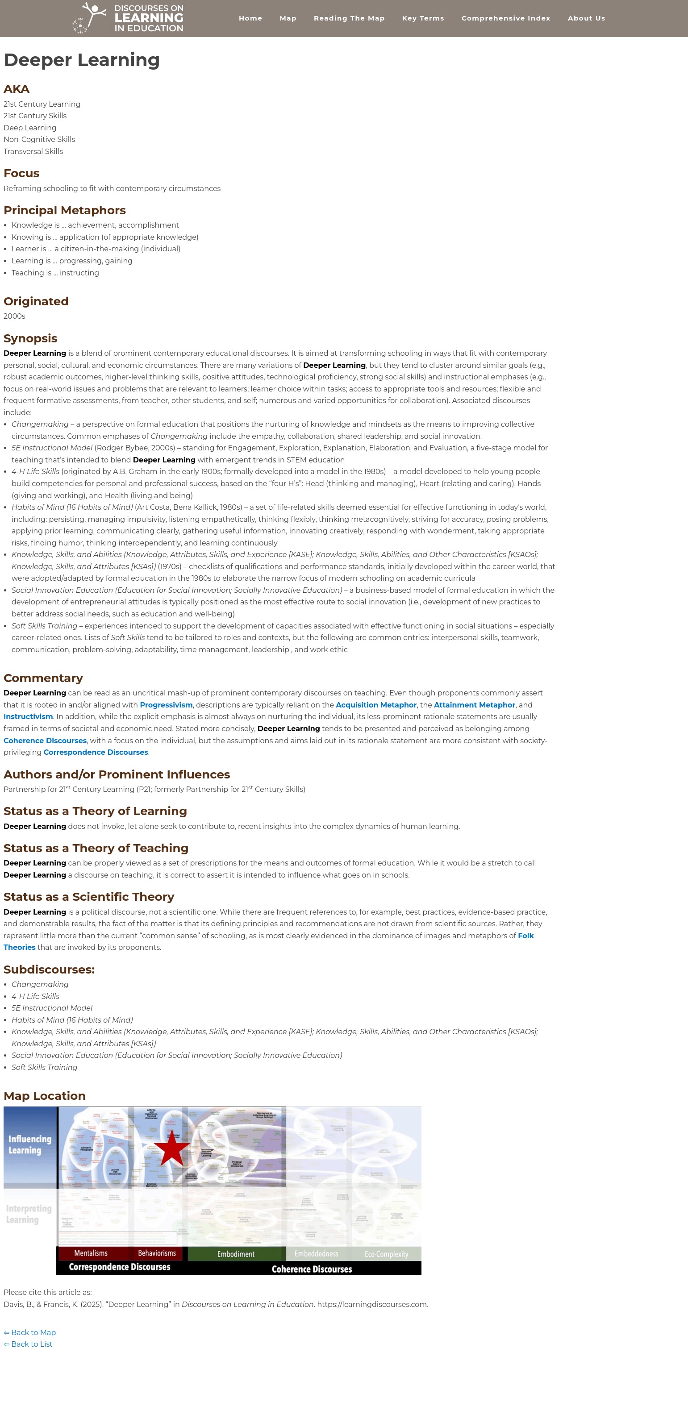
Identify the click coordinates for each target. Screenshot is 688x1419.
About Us (587, 18)
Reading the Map (349, 18)
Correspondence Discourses (96, 752)
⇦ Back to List (28, 1344)
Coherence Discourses (45, 741)
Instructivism (28, 716)
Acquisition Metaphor (376, 705)
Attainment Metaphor (474, 705)
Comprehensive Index (506, 18)
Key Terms (423, 18)
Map (287, 18)
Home (251, 18)
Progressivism (166, 705)
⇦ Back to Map (30, 1332)
